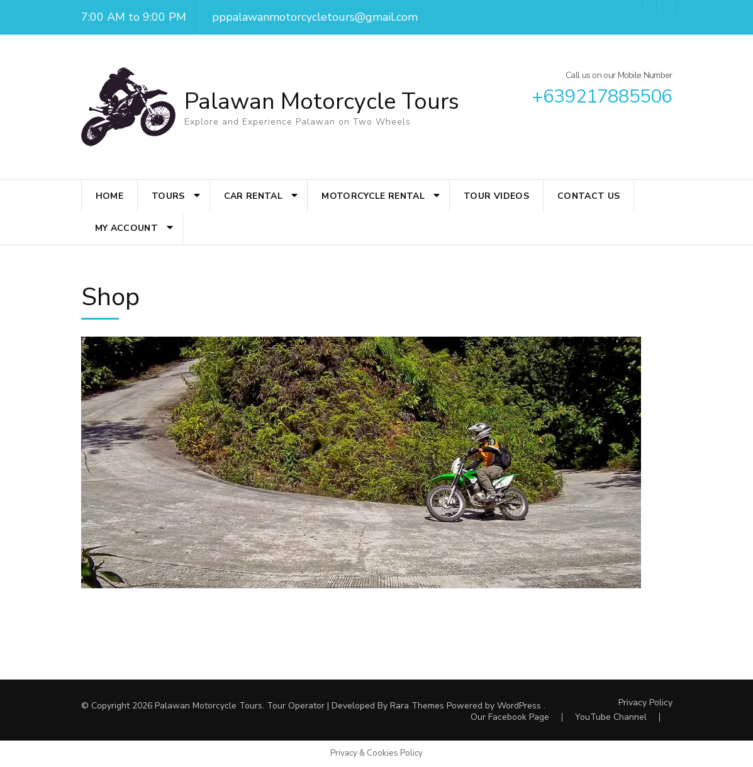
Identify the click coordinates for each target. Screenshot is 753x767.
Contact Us (588, 196)
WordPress (519, 706)
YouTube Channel (611, 717)
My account (127, 228)
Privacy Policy (645, 702)
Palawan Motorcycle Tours (321, 101)
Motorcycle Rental (373, 196)
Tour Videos (496, 196)
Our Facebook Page (510, 717)
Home (109, 196)
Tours (168, 196)
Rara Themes (417, 706)
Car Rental (253, 196)
